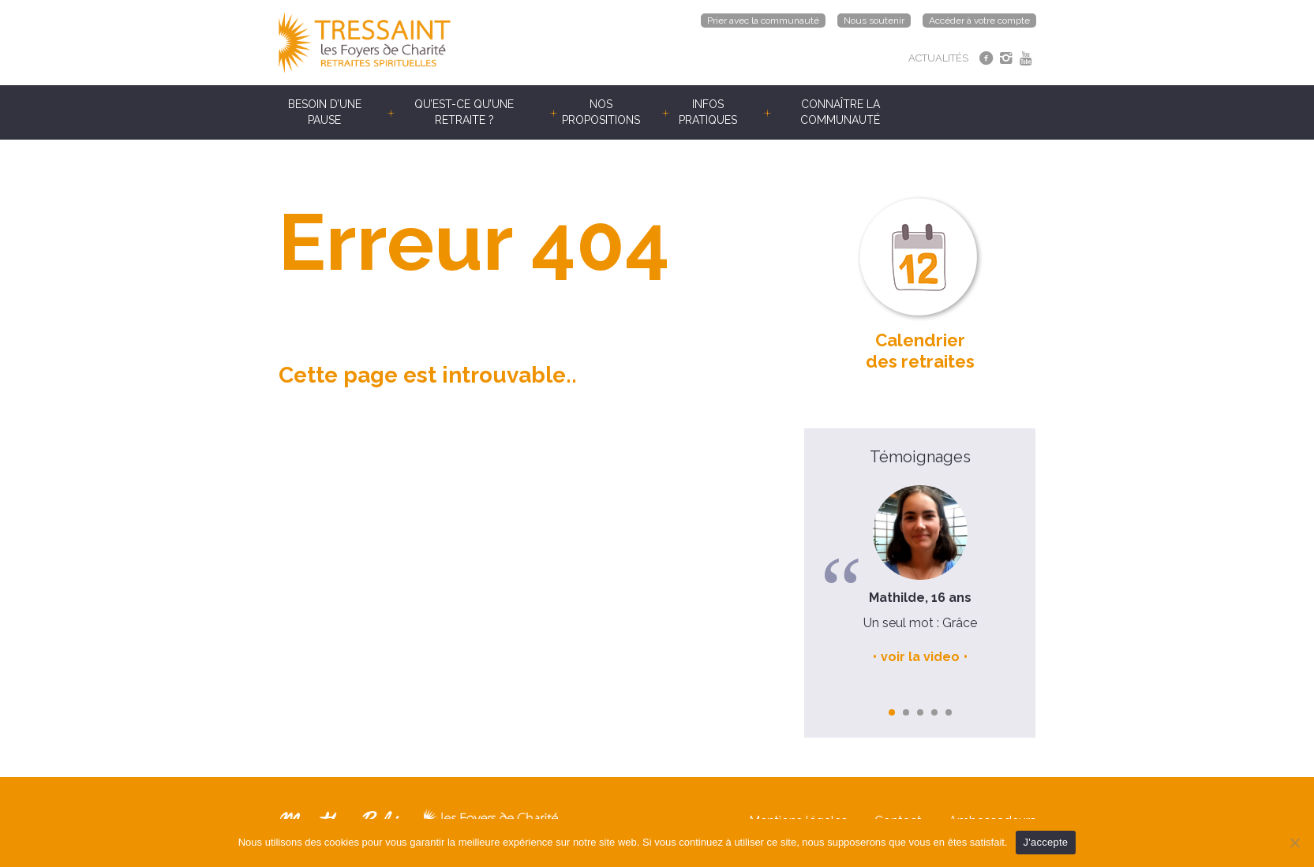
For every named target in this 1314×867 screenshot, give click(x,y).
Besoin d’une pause (324, 112)
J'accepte (1046, 842)
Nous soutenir (874, 20)
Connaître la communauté (840, 112)
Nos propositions (601, 112)
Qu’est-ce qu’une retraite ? (464, 112)
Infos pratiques (708, 112)
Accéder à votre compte (979, 20)
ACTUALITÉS (938, 58)
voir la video (920, 656)
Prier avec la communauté (763, 20)
